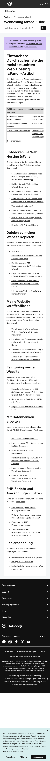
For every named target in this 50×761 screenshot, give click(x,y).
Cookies (42, 651)
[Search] (43, 28)
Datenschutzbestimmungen (26, 651)
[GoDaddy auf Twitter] (22, 643)
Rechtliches (9, 651)
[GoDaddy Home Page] (12, 626)
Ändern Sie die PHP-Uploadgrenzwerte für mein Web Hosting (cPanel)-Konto (25, 532)
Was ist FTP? (17, 251)
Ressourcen (7, 598)
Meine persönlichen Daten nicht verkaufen (25, 656)
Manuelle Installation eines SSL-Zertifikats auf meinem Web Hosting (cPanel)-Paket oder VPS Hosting (27, 392)
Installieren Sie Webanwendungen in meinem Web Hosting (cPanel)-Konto (27, 342)
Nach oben (11, 168)
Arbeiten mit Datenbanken (18, 131)
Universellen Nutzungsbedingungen (24, 684)
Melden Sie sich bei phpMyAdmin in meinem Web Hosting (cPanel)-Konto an (26, 461)
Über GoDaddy (8, 585)
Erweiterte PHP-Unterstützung (24, 225)
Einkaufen (6, 617)
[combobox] (22, 28)
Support (5, 592)
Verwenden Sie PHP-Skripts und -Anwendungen (41, 133)
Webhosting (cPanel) (22, 17)
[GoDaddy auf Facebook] (4, 643)
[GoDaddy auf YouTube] (28, 643)
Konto (4, 611)
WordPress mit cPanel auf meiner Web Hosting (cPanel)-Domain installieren (25, 332)
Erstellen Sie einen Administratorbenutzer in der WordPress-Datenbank (24, 478)
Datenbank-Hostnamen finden (24, 439)
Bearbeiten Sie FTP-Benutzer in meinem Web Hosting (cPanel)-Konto (25, 283)
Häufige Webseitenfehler (22, 562)
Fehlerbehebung (14, 141)
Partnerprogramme (10, 604)
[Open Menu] (3, 4)
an (32, 180)
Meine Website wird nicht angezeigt (27, 557)
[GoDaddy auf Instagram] (10, 643)
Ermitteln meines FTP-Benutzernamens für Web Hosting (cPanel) (26, 266)
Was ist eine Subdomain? (22, 206)
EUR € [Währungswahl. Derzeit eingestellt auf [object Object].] (44, 636)
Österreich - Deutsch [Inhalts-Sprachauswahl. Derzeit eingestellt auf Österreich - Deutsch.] (12, 636)
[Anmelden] (41, 4)
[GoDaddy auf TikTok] (16, 643)
